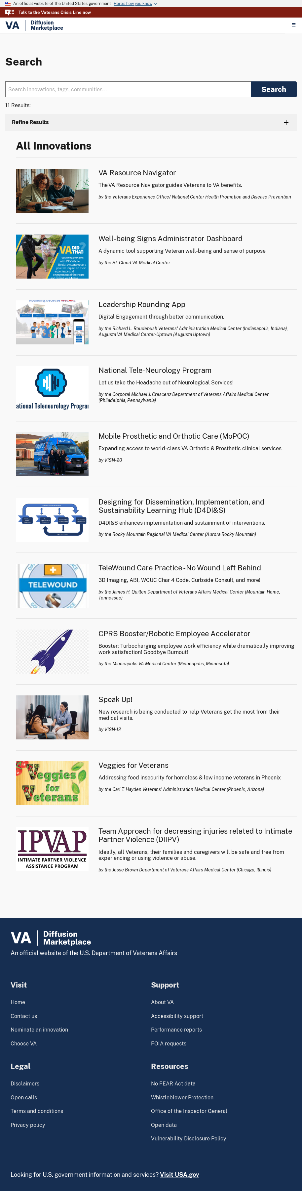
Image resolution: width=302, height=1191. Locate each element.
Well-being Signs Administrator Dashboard (170, 238)
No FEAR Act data (173, 1084)
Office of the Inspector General (189, 1111)
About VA (162, 1002)
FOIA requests (168, 1043)
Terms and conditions (37, 1111)
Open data (164, 1125)
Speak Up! (115, 699)
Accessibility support (177, 1016)
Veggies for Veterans (133, 765)
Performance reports (176, 1030)
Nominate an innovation (39, 1030)
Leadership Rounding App (141, 304)
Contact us (24, 1016)
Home (18, 1002)
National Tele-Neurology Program (154, 370)
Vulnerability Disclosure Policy (188, 1138)
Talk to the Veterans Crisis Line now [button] (55, 12)
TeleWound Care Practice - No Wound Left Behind (179, 567)
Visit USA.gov (179, 1174)
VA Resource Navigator (137, 172)
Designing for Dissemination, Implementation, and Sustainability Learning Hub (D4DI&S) (181, 506)
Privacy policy (28, 1125)
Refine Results (30, 122)
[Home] (145, 25)
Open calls (24, 1097)
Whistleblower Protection (182, 1097)
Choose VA (24, 1043)
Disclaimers (25, 1084)
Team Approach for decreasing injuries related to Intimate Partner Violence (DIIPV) (195, 835)
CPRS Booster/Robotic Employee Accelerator (174, 633)
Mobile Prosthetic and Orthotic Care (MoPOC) (173, 436)
